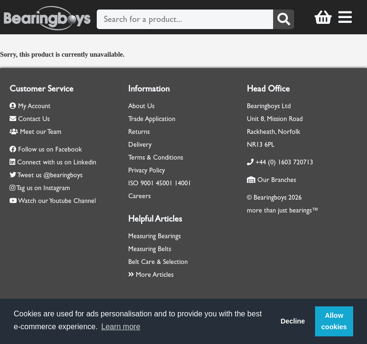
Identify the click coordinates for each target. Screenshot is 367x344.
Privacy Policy (146, 170)
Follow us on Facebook (50, 149)
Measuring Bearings (154, 236)
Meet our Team (35, 132)
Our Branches (271, 180)
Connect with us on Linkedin (56, 162)
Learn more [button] (121, 327)
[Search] (283, 19)
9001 (147, 183)
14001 (182, 183)
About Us (141, 106)
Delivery (140, 145)
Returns (139, 132)
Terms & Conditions (155, 157)
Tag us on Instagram (43, 188)
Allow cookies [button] (334, 321)
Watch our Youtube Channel (57, 201)
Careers (139, 196)
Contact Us (30, 119)
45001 (164, 183)
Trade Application (151, 119)
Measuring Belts (149, 249)
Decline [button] (293, 321)
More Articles (150, 275)
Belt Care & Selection (158, 262)
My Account (30, 106)
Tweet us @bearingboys (49, 175)
